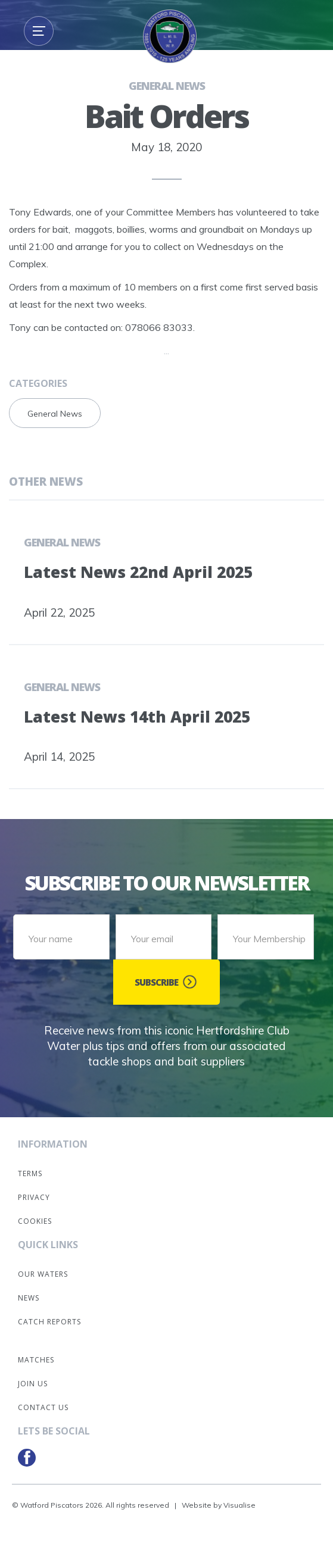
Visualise (239, 1505)
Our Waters (43, 1274)
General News (167, 86)
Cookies (35, 1221)
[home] (167, 39)
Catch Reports (49, 1322)
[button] (39, 31)
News (28, 1298)
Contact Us (43, 1407)
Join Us (33, 1384)
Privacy (34, 1197)
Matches (36, 1360)
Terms (30, 1173)
